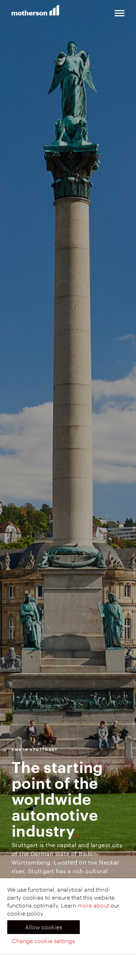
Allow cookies (43, 927)
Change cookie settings (43, 941)
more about (93, 905)
